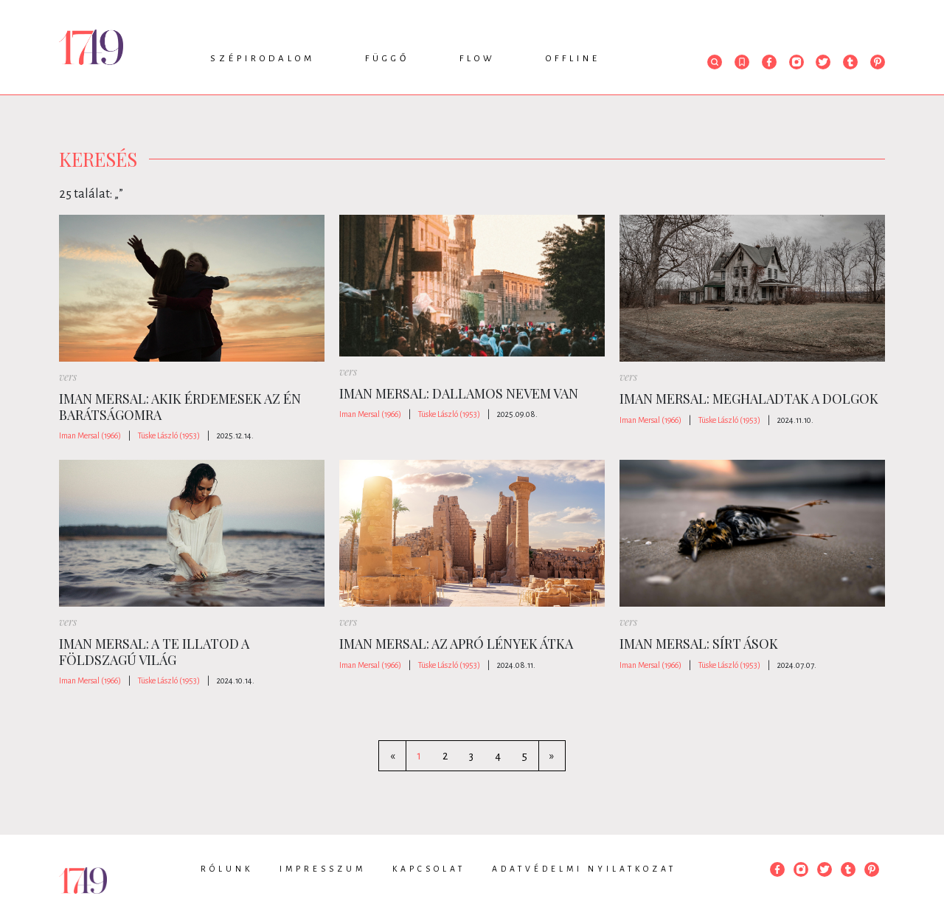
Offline (573, 58)
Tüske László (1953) (169, 435)
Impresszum (323, 868)
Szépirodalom (262, 58)
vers (68, 377)
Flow (477, 58)
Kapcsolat (428, 868)
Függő (387, 58)
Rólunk (227, 868)
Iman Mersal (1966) (90, 435)
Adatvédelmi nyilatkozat (584, 868)
